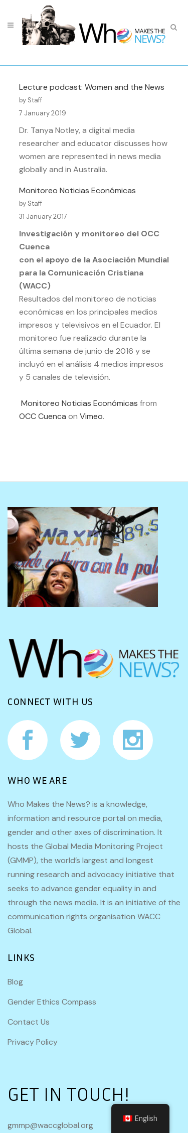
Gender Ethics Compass (52, 1002)
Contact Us (29, 1022)
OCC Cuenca (42, 416)
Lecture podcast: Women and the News (91, 87)
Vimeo (91, 416)
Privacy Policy (33, 1042)
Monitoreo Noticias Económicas (77, 190)
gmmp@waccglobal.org (50, 1125)
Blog (15, 981)
